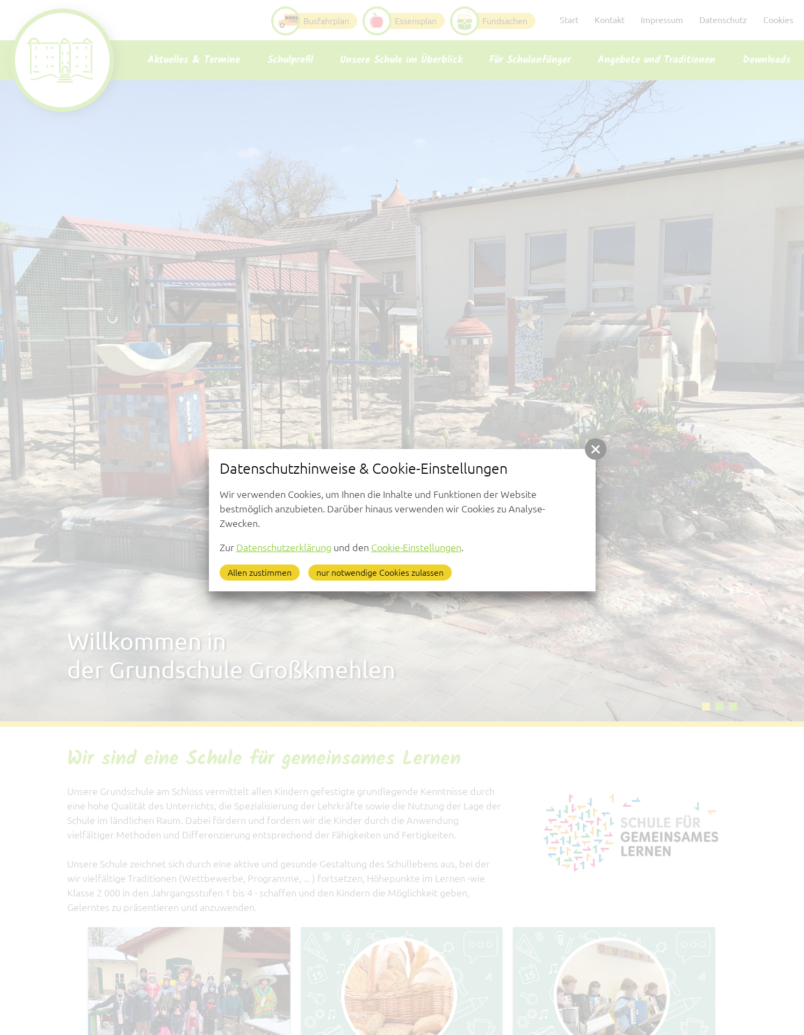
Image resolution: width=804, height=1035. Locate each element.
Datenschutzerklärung (283, 547)
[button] (595, 449)
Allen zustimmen (260, 572)
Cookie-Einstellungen (416, 547)
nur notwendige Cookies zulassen (380, 572)
